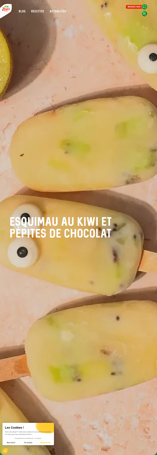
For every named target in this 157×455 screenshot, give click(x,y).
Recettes (37, 11)
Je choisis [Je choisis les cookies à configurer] (28, 443)
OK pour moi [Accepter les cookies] (45, 443)
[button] (5, 451)
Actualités (58, 11)
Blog (22, 11)
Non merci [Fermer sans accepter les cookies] (11, 443)
